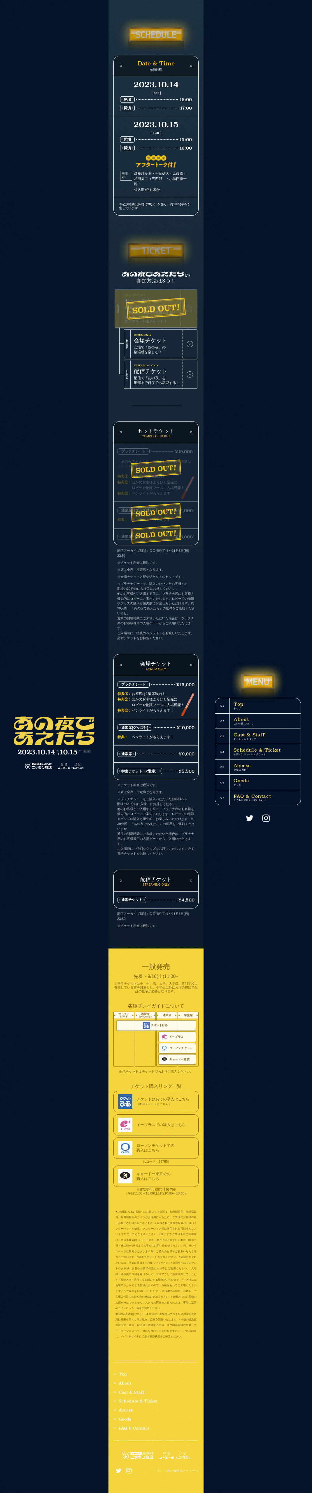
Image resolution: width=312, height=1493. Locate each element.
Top (123, 1374)
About (125, 1383)
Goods (125, 1419)
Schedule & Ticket (138, 1401)
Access (126, 1410)
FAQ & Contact (134, 1428)
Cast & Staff (131, 1392)
